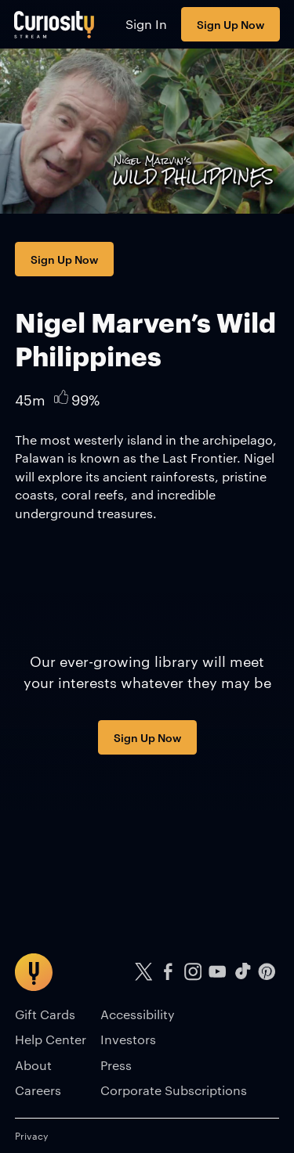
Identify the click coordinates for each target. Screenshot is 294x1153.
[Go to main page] (54, 24)
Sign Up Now (230, 23)
